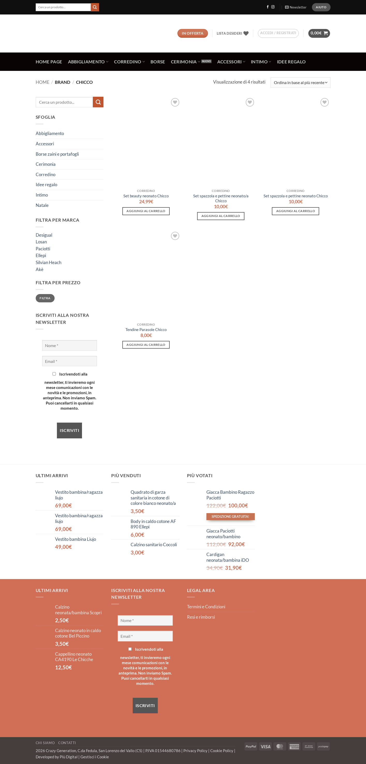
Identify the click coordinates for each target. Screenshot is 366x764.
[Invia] (95, 7)
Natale (42, 205)
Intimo (261, 61)
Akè (39, 269)
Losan (41, 241)
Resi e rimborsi (201, 617)
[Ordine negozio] (301, 82)
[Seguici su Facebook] (267, 7)
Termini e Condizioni (206, 606)
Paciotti (43, 248)
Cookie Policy (222, 750)
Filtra (45, 298)
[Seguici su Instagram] (272, 7)
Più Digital (69, 756)
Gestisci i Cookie (94, 756)
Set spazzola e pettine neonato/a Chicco (221, 198)
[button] (296, 7)
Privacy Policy (195, 750)
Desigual (44, 235)
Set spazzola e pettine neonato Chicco (296, 195)
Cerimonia (185, 61)
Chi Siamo (45, 743)
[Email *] (69, 361)
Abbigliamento (88, 61)
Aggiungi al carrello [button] (145, 211)
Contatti (67, 743)
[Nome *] (69, 345)
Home (42, 82)
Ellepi (41, 255)
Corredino (129, 61)
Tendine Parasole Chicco (146, 329)
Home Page (49, 61)
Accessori (231, 61)
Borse (158, 61)
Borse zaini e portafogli (57, 154)
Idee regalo (291, 61)
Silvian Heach (48, 262)
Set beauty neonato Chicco (146, 195)
